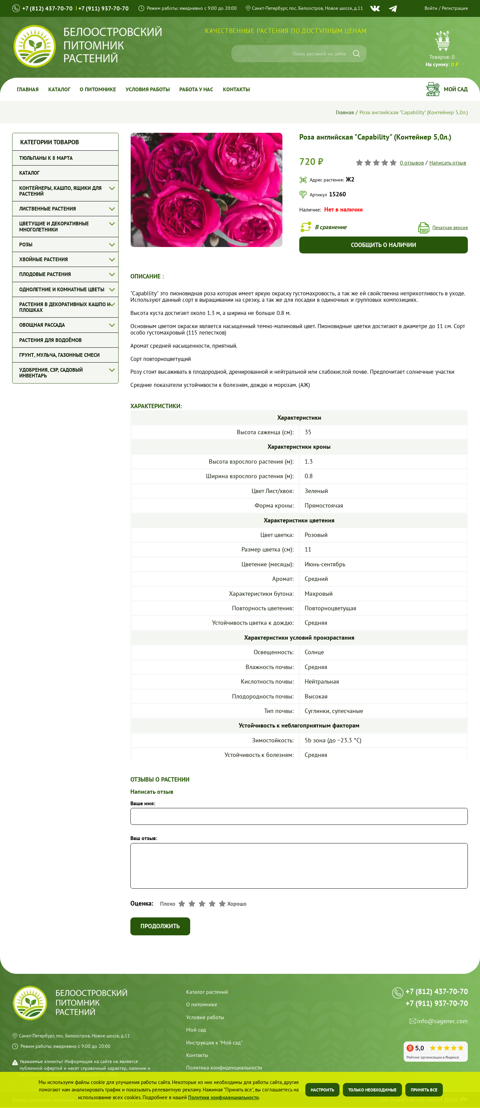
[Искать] (356, 53)
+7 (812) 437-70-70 (47, 8)
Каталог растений (207, 992)
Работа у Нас (199, 89)
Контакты (239, 89)
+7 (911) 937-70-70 (104, 8)
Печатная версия (450, 228)
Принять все (424, 1090)
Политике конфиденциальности (223, 1097)
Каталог (60, 89)
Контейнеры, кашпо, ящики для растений (60, 191)
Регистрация (455, 8)
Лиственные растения (47, 208)
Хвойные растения (43, 259)
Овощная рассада (42, 325)
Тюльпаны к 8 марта (46, 158)
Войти (431, 8)
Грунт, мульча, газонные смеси (59, 355)
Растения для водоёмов (50, 340)
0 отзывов (412, 162)
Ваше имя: (142, 804)
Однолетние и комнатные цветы (61, 289)
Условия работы (149, 89)
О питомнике (99, 89)
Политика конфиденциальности (224, 1068)
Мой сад (456, 89)
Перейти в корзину (442, 49)
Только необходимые (372, 1090)
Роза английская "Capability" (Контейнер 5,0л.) (413, 112)
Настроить (322, 1090)
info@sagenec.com (442, 1024)
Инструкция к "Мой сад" (214, 1043)
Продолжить (160, 927)
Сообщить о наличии (383, 245)
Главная (28, 89)
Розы (25, 244)
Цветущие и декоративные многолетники (54, 226)
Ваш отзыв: (143, 839)
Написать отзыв (447, 162)
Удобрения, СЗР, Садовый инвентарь (51, 373)
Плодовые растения (45, 274)
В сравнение (331, 227)
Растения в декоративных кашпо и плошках (64, 307)
